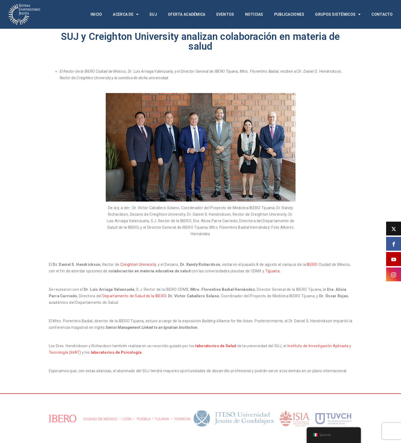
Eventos (225, 14)
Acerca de (126, 14)
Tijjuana (272, 271)
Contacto (382, 14)
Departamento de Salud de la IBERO (134, 296)
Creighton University (138, 264)
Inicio (96, 14)
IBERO (313, 264)
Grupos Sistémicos (338, 14)
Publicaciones (289, 14)
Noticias (254, 14)
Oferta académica (186, 14)
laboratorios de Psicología (116, 352)
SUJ (153, 14)
